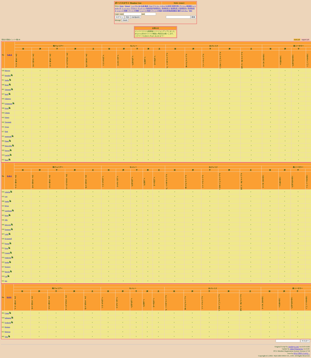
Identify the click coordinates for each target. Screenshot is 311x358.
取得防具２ (166, 8)
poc (6, 281)
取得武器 (149, 8)
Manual (127, 6)
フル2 (150, 6)
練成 (146, 6)
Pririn (7, 108)
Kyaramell (8, 239)
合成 (142, 6)
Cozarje (7, 253)
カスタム (184, 11)
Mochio (7, 272)
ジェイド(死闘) (145, 11)
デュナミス (142, 8)
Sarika (7, 80)
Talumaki (8, 90)
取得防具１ (157, 8)
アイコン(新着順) (185, 6)
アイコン (156, 6)
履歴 (179, 11)
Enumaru (8, 230)
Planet (7, 141)
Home (122, 6)
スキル (162, 6)
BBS (190, 11)
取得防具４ (183, 8)
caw (6, 196)
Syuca (7, 127)
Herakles (8, 76)
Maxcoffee (8, 146)
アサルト (134, 8)
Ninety (7, 117)
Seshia (7, 262)
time (307, 55)
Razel (7, 160)
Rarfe (7, 94)
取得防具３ (175, 8)
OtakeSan (8, 258)
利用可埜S (175, 6)
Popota (7, 244)
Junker (7, 201)
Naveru (7, 151)
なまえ (9, 55)
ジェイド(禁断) (122, 11)
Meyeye (7, 71)
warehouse (8, 211)
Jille (6, 220)
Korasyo (7, 267)
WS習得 (168, 6)
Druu (6, 248)
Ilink (6, 132)
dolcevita (8, 225)
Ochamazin (8, 104)
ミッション (126, 8)
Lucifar (7, 155)
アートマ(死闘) (156, 11)
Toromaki (8, 122)
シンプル (134, 6)
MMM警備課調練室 (170, 11)
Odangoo (8, 99)
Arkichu (7, 192)
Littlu (7, 234)
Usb (6, 276)
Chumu (7, 113)
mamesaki (8, 136)
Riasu (7, 216)
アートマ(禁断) (133, 11)
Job (139, 6)
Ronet (7, 85)
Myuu (7, 206)
